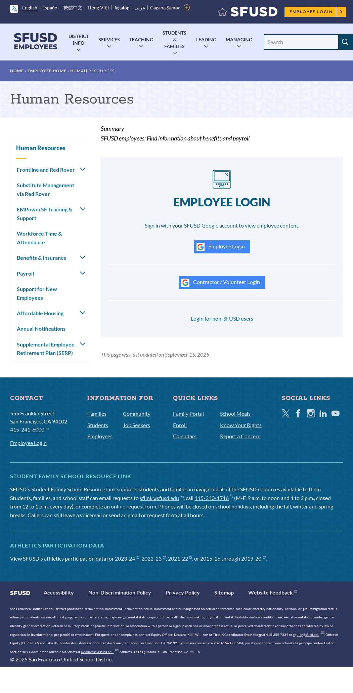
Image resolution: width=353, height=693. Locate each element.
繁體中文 (72, 7)
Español (50, 7)
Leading (206, 39)
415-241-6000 (29, 429)
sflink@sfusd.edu (162, 498)
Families (96, 413)
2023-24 (127, 558)
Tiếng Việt (98, 7)
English (29, 7)
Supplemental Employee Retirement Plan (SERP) (46, 348)
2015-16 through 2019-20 (233, 558)
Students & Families (174, 39)
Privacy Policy (183, 592)
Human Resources (40, 148)
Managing (239, 39)
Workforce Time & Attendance (39, 237)
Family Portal (188, 413)
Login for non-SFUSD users (222, 318)
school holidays (233, 506)
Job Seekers (136, 425)
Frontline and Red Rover (46, 169)
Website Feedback (272, 592)
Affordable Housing (40, 313)
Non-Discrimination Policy (119, 592)
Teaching (141, 39)
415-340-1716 (213, 498)
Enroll (180, 425)
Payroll (25, 273)
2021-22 (180, 558)
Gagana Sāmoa (165, 7)
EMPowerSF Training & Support (44, 213)
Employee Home (47, 70)
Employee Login (316, 11)
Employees (100, 436)
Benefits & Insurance (42, 257)
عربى (139, 7)
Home (17, 70)
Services (109, 39)
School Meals (235, 413)
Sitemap (224, 592)
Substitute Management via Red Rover (45, 189)
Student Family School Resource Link (73, 489)
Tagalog (121, 7)
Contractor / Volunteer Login (220, 283)
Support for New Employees (37, 293)
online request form (133, 506)
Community (136, 413)
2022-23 (153, 558)
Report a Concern (240, 436)
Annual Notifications (41, 328)
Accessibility (59, 592)
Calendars (184, 436)
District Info (79, 39)
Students (97, 425)
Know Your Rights (241, 425)
